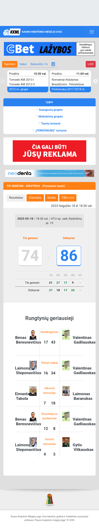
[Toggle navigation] (91, 32)
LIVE (91, 64)
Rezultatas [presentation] (16, 197)
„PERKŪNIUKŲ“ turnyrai (50, 130)
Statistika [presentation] (35, 197)
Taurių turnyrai (50, 123)
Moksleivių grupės (50, 116)
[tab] (15, 197)
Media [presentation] (52, 197)
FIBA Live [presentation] (68, 197)
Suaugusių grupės (50, 109)
